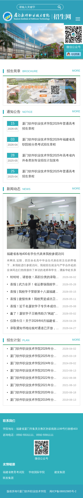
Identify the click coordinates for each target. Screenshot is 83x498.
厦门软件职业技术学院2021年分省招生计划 (39, 385)
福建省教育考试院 (13, 472)
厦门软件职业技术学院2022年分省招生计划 (39, 377)
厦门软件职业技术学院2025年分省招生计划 (39, 356)
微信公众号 (73, 37)
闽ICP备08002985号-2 (63, 491)
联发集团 (8, 477)
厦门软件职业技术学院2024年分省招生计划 (39, 363)
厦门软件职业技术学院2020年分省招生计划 (39, 392)
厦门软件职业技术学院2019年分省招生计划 (39, 399)
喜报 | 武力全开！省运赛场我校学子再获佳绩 (40, 284)
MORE (76, 70)
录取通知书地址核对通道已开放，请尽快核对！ (42, 328)
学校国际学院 (37, 472)
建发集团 (59, 472)
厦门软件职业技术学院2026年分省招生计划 (39, 348)
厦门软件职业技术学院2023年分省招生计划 (39, 370)
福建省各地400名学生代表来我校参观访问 (35, 253)
